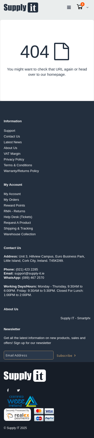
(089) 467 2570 (33, 278)
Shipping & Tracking (18, 228)
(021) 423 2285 (27, 269)
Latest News (13, 142)
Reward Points (14, 205)
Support (9, 130)
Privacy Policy (14, 159)
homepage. (56, 74)
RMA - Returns (14, 211)
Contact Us (12, 136)
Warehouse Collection (20, 234)
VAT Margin (12, 154)
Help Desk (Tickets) (18, 217)
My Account (12, 194)
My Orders (11, 200)
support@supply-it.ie (29, 273)
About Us (10, 148)
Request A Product (17, 222)
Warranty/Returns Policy (21, 171)
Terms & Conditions (18, 165)
